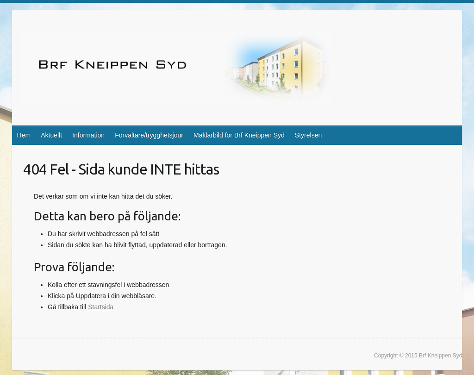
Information (88, 135)
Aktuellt (51, 135)
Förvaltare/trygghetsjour (149, 135)
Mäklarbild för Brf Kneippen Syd (239, 135)
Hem (24, 135)
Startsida (100, 307)
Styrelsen (308, 135)
